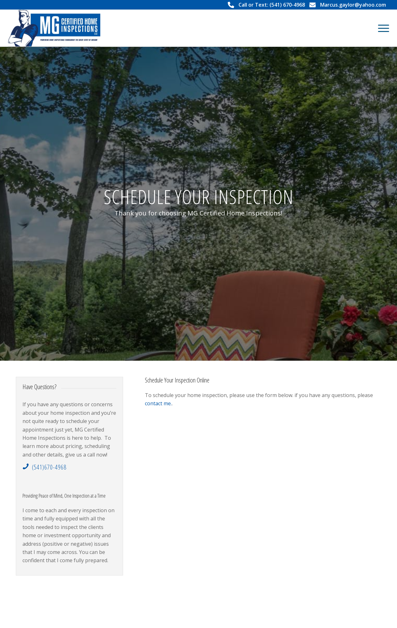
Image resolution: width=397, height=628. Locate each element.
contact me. (158, 403)
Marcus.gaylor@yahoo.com (353, 4)
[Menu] (381, 28)
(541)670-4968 (49, 467)
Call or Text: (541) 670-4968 (272, 4)
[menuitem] (381, 28)
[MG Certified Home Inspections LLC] (54, 28)
